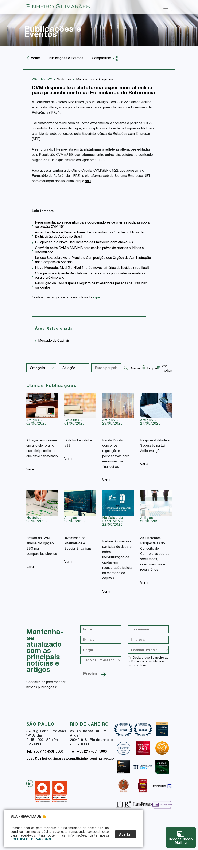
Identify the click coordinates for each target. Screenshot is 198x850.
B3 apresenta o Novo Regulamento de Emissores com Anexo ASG (85, 242)
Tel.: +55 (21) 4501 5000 (88, 752)
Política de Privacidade (31, 839)
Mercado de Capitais (95, 79)
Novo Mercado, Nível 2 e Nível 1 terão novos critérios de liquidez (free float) (92, 268)
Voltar (35, 58)
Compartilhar (105, 58)
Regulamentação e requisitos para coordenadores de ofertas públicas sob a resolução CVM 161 (92, 225)
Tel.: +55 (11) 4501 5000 (44, 752)
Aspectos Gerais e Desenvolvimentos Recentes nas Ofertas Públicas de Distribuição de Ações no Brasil (89, 235)
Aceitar (126, 835)
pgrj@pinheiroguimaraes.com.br (95, 759)
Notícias (65, 79)
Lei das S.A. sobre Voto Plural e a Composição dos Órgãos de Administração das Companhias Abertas (93, 260)
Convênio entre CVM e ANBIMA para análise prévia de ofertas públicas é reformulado (89, 250)
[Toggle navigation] (166, 7)
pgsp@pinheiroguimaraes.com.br (52, 759)
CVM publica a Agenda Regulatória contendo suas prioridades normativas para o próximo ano (90, 276)
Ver (30, 470)
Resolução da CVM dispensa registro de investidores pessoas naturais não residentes (91, 286)
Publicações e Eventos (66, 58)
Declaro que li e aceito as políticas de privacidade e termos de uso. (148, 662)
